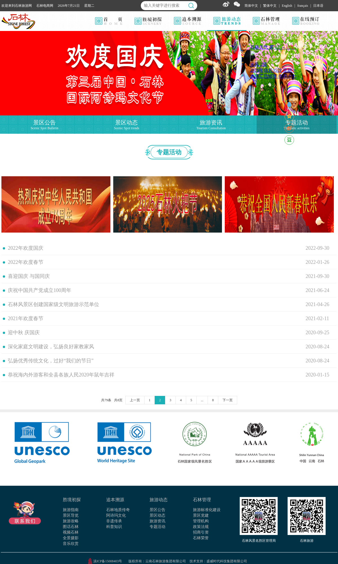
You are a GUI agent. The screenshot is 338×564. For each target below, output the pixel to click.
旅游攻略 (71, 521)
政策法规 (201, 527)
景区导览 (71, 515)
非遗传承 (114, 521)
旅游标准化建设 (207, 510)
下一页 (228, 400)
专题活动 (157, 527)
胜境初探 (72, 499)
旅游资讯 (157, 521)
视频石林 (71, 532)
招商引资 (201, 532)
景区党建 (201, 515)
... (202, 400)
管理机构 (201, 521)
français (302, 6)
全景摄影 (71, 538)
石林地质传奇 (118, 510)
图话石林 (71, 527)
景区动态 (157, 515)
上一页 (135, 400)
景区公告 (157, 510)
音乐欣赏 (71, 543)
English (287, 6)
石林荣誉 (201, 538)
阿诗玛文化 (116, 515)
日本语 (318, 6)
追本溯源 (115, 499)
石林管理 (202, 499)
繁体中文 (270, 6)
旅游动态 (159, 499)
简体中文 (251, 6)
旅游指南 (71, 510)
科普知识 (114, 527)
